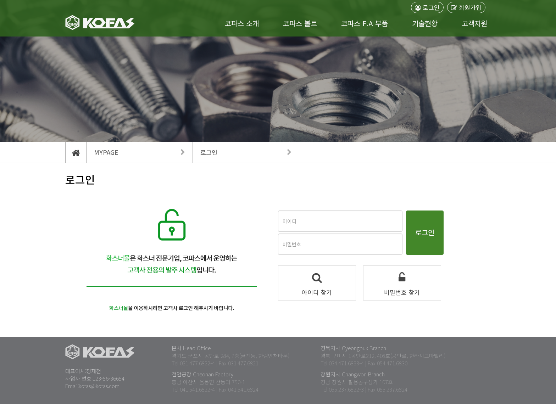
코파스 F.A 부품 (364, 23)
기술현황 (425, 23)
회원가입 (466, 7)
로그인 (427, 7)
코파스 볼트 (300, 23)
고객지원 (474, 23)
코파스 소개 (242, 23)
